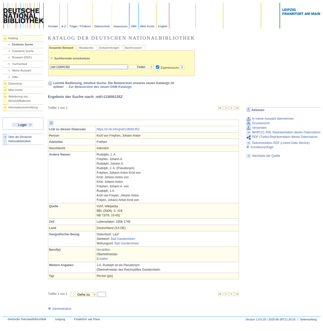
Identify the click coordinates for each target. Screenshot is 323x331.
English (162, 26)
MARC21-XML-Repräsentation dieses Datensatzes (286, 132)
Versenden (259, 128)
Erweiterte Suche (23, 51)
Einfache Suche (22, 44)
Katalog (13, 38)
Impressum (120, 26)
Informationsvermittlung (23, 107)
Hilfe (134, 26)
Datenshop (15, 83)
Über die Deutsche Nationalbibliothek (20, 139)
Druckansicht (261, 123)
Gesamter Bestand (61, 47)
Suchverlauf (19, 63)
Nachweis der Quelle (266, 156)
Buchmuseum (133, 47)
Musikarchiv (86, 47)
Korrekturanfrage (259, 147)
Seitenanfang (308, 319)
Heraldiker (104, 249)
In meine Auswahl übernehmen (273, 118)
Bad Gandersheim (123, 239)
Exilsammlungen (109, 47)
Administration (59, 309)
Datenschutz (102, 26)
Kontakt (53, 26)
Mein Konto (147, 26)
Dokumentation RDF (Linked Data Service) (280, 143)
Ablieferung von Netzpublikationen (19, 98)
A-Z (63, 26)
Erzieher (102, 259)
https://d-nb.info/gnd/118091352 (118, 129)
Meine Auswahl (21, 70)
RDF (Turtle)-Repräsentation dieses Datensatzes (285, 137)
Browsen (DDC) (22, 57)
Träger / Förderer (80, 26)
